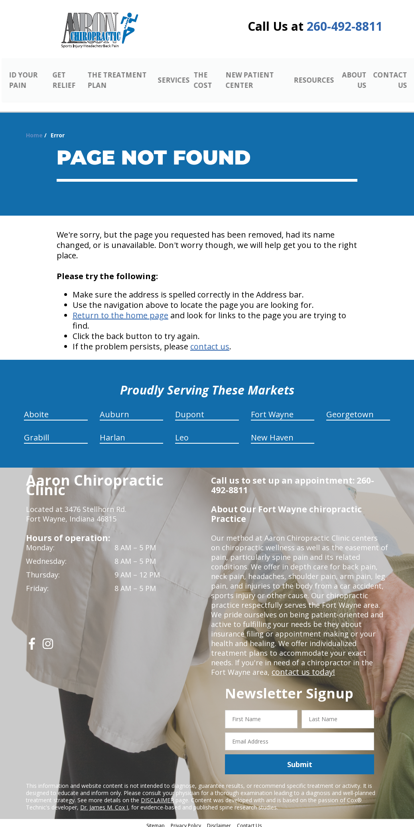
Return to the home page (120, 310)
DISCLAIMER (157, 795)
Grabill (36, 433)
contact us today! (301, 667)
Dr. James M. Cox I (104, 803)
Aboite (36, 410)
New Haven (272, 433)
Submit (299, 760)
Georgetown (350, 410)
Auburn (114, 410)
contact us (209, 342)
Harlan (112, 433)
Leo (182, 433)
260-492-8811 (344, 26)
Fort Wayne (272, 410)
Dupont (189, 410)
